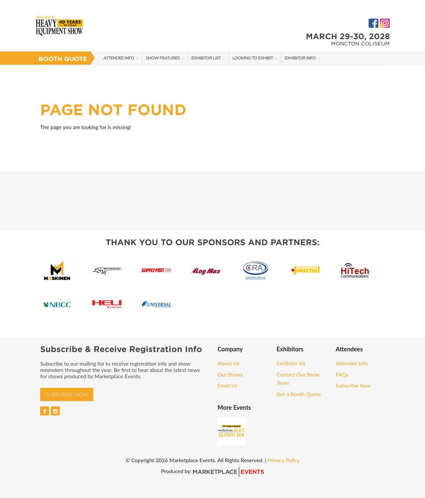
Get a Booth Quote (299, 394)
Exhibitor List (206, 57)
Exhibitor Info (300, 57)
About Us (228, 363)
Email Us (227, 385)
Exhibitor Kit (291, 363)
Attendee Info (118, 57)
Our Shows (230, 374)
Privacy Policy (284, 460)
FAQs (342, 374)
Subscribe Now (66, 394)
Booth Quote (63, 58)
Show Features (163, 57)
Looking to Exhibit (252, 57)
